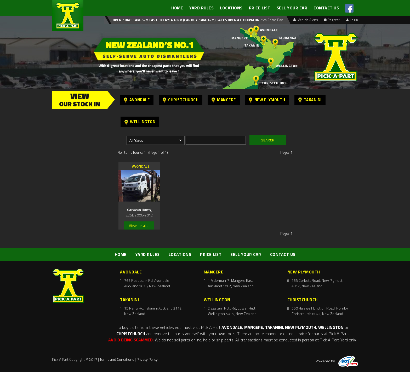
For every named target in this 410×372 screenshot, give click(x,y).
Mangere (224, 100)
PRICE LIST (259, 8)
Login (352, 19)
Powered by (337, 361)
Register (332, 19)
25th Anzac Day (271, 19)
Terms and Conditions (117, 359)
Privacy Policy (147, 359)
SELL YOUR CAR (292, 8)
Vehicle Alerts (305, 19)
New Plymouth (267, 100)
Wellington (139, 122)
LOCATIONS (231, 8)
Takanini (310, 100)
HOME (177, 8)
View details (138, 225)
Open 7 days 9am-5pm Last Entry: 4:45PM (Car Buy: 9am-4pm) (164, 19)
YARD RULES (201, 8)
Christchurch (180, 100)
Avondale (137, 100)
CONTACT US (326, 8)
